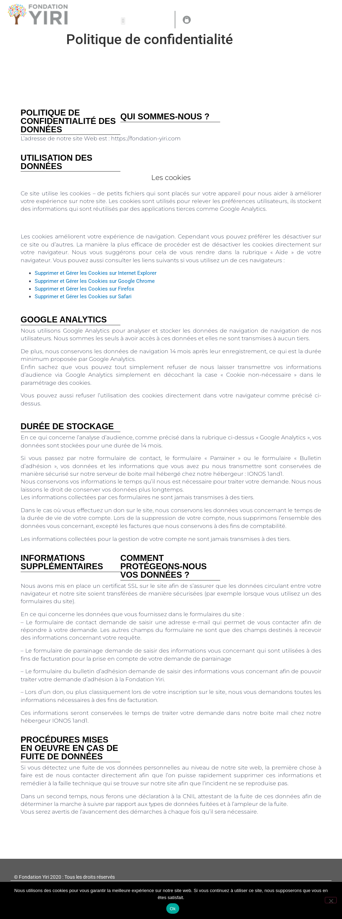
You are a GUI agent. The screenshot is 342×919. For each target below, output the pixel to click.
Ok (173, 908)
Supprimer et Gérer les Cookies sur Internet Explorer (95, 273)
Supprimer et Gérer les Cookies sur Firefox (84, 289)
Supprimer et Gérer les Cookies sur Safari (83, 296)
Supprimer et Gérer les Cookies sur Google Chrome (95, 281)
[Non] (331, 900)
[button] (123, 21)
